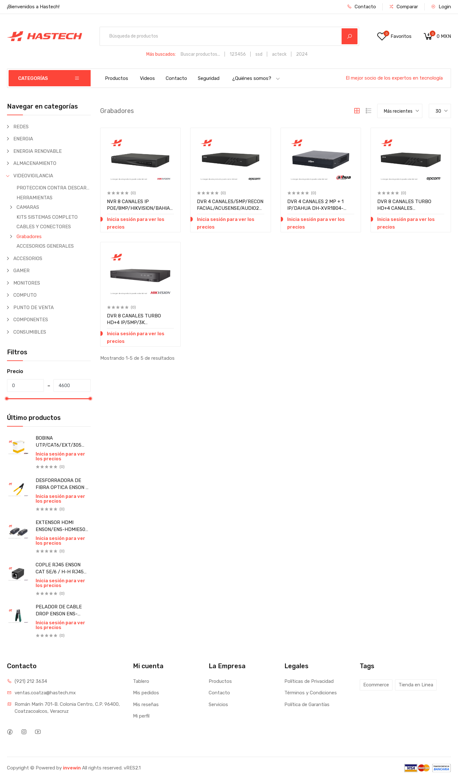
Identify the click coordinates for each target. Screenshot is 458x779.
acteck (279, 54)
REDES (21, 127)
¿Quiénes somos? (256, 78)
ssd (258, 54)
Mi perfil (141, 716)
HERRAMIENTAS (34, 198)
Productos (116, 78)
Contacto (361, 7)
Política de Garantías (307, 704)
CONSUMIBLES (29, 332)
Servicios (218, 704)
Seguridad (208, 78)
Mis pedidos (146, 693)
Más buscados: (161, 54)
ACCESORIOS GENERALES (45, 246)
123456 (238, 54)
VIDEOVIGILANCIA (33, 176)
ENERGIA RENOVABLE (37, 151)
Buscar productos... (200, 54)
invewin (72, 768)
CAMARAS (28, 207)
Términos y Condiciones (310, 693)
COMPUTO (25, 295)
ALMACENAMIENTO (34, 163)
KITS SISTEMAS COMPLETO (47, 217)
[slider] (7, 398)
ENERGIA (23, 139)
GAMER (21, 270)
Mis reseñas (146, 704)
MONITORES (26, 283)
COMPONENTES (30, 319)
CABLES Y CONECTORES (44, 227)
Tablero (141, 681)
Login (441, 7)
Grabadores (29, 236)
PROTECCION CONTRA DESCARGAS (54, 188)
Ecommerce (376, 685)
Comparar (403, 7)
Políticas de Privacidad (309, 681)
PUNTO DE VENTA (33, 307)
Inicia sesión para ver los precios (60, 456)
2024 (302, 54)
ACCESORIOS (27, 258)
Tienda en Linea (416, 685)
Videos (147, 78)
